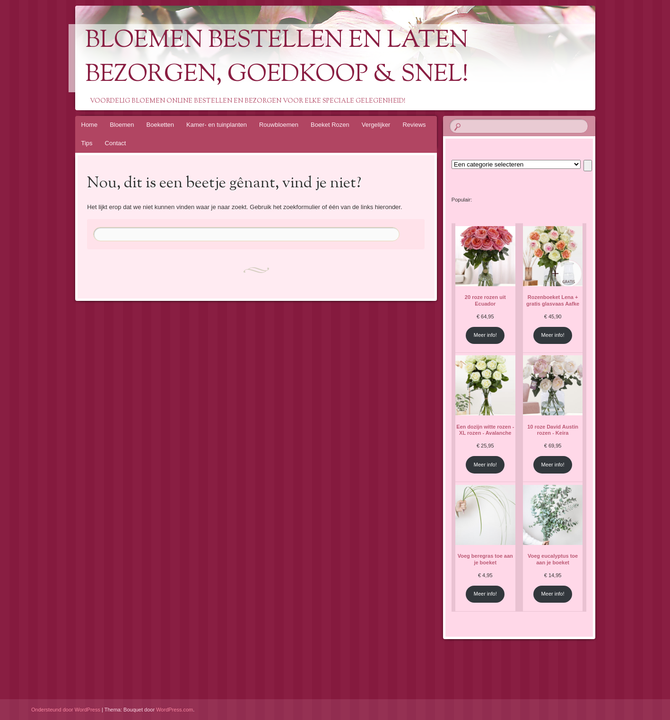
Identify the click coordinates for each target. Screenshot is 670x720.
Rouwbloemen (278, 124)
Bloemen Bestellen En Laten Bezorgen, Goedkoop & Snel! (277, 58)
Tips (87, 143)
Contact (115, 143)
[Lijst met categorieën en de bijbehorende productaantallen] (516, 164)
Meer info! (485, 335)
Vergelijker (376, 124)
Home (89, 124)
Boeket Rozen (330, 124)
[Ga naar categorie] (587, 165)
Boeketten (160, 124)
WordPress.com (174, 709)
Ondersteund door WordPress (65, 709)
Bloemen (122, 124)
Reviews (414, 124)
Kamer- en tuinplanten (216, 124)
